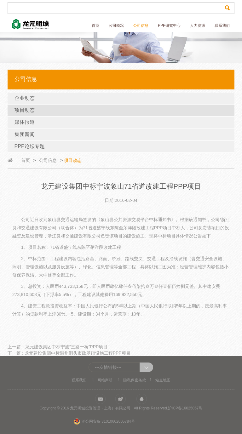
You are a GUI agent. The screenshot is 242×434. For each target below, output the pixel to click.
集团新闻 (24, 134)
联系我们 (222, 25)
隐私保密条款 (134, 380)
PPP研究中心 (169, 25)
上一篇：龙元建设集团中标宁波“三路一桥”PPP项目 (57, 346)
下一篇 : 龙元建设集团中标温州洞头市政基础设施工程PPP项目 (69, 353)
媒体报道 (24, 122)
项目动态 (24, 110)
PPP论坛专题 (29, 146)
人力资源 (197, 25)
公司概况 (116, 25)
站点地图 (162, 380)
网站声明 (104, 380)
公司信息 (140, 25)
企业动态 (24, 98)
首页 (95, 25)
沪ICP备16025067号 (185, 408)
